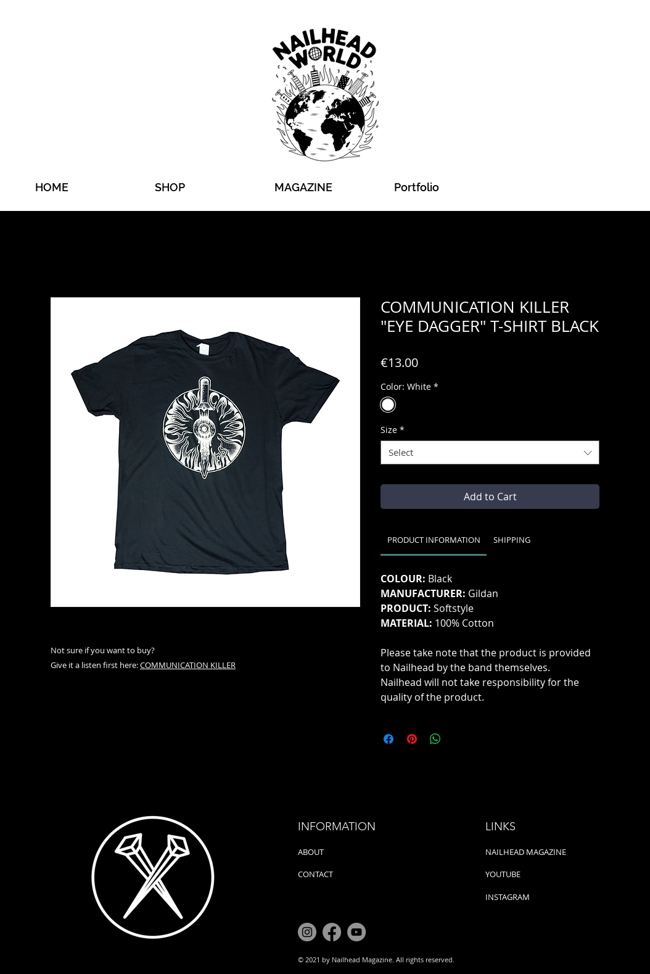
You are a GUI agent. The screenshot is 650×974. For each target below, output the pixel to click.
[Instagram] (307, 932)
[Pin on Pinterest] (412, 739)
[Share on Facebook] (388, 739)
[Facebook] (332, 932)
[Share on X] (458, 739)
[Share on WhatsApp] (435, 739)
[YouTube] (356, 932)
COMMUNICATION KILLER (188, 665)
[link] (433, 539)
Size (393, 429)
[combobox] (490, 452)
